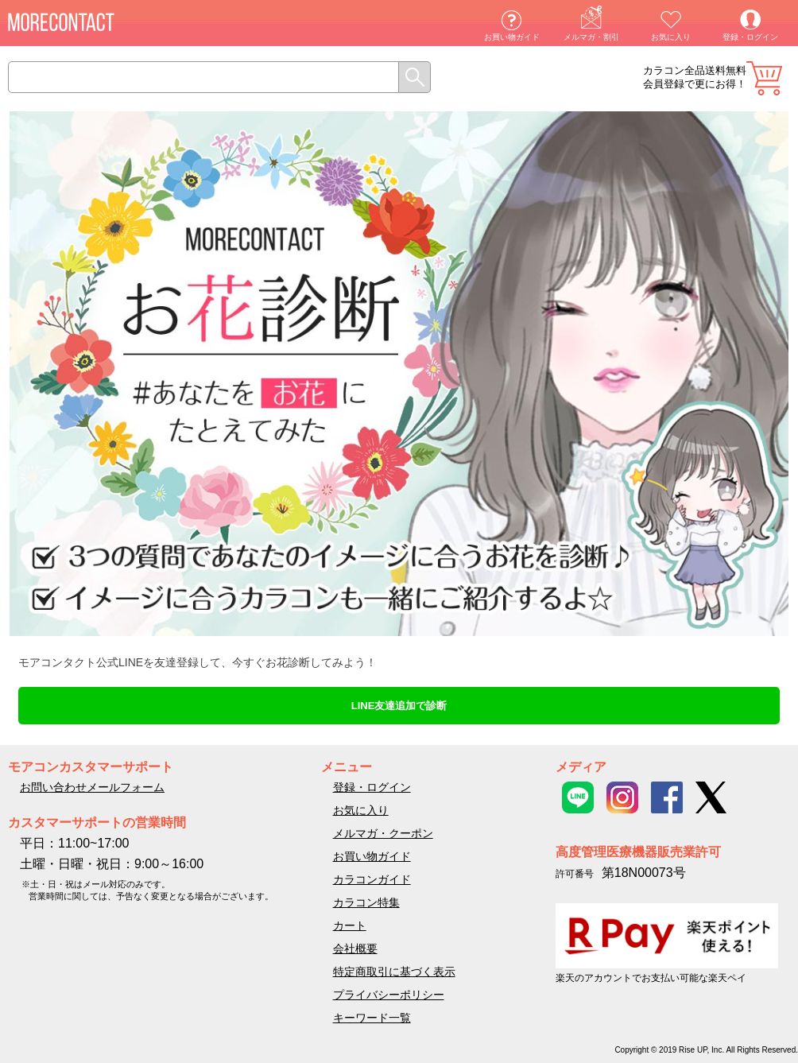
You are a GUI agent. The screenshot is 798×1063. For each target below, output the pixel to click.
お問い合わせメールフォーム (92, 787)
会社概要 (355, 948)
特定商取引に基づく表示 (394, 971)
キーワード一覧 (372, 1017)
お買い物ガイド (512, 37)
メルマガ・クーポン (383, 833)
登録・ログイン (750, 37)
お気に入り (671, 37)
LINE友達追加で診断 (399, 706)
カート (764, 78)
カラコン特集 (366, 902)
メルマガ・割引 (591, 37)
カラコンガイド (372, 879)
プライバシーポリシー (388, 994)
